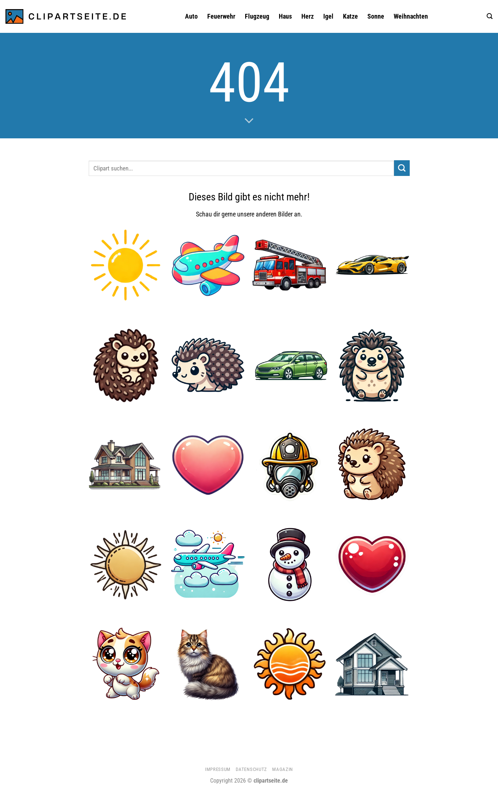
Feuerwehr (221, 16)
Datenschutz (251, 769)
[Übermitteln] (402, 168)
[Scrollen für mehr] (248, 121)
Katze (350, 16)
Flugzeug (257, 16)
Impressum (218, 769)
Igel (328, 16)
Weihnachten (411, 16)
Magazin (282, 769)
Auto (191, 16)
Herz (307, 16)
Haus (285, 16)
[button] (490, 16)
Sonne (375, 16)
